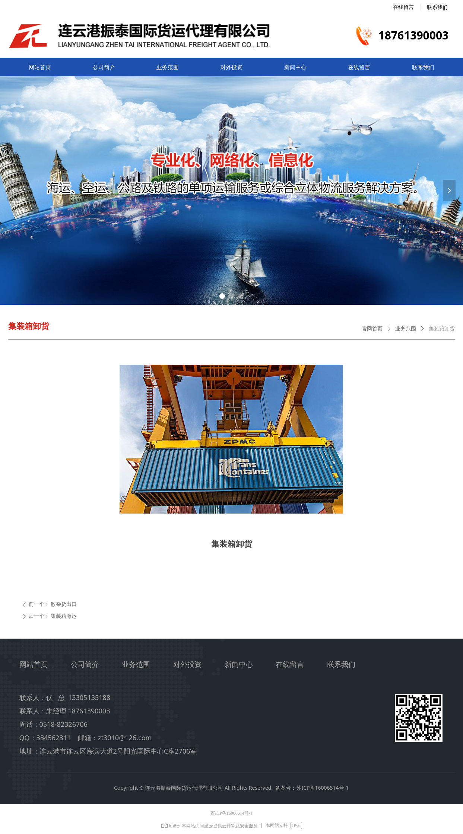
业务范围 (405, 329)
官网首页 (372, 329)
